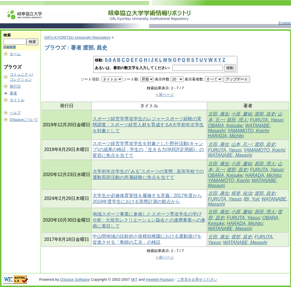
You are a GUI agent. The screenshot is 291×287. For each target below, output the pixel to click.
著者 (13, 93)
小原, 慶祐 (241, 114)
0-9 (108, 59)
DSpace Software (75, 279)
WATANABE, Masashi (230, 155)
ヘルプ (15, 113)
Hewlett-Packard (160, 279)
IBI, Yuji (251, 199)
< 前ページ (165, 94)
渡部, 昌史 (264, 114)
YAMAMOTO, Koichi (248, 130)
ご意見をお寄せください (197, 279)
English (285, 23)
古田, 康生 (218, 114)
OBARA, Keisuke (225, 125)
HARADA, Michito (226, 135)
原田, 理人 (237, 119)
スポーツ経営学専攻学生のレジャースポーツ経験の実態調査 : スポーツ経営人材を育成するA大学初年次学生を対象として (148, 124)
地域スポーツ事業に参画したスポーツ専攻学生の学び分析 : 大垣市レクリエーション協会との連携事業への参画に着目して (149, 220)
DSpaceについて (24, 119)
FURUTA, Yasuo (266, 119)
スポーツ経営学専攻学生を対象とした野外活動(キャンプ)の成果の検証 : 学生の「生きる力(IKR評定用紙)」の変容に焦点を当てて (148, 149)
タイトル (17, 100)
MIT (134, 279)
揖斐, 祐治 (241, 193)
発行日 (15, 86)
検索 (7, 35)
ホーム (15, 54)
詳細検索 (9, 47)
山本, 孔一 (241, 144)
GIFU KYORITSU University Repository (77, 37)
